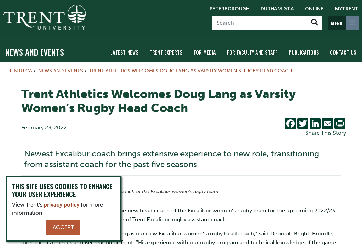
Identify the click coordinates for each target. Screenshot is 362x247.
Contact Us (343, 52)
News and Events (34, 52)
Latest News (124, 52)
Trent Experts (166, 52)
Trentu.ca (19, 71)
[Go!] (314, 23)
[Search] (259, 23)
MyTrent (347, 8)
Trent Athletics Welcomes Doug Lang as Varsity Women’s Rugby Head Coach (190, 71)
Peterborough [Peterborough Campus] (230, 8)
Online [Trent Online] (314, 8)
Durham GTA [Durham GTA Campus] (277, 8)
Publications (304, 52)
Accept (63, 227)
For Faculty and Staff (252, 52)
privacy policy (61, 204)
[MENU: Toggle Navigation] (343, 23)
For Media (205, 52)
